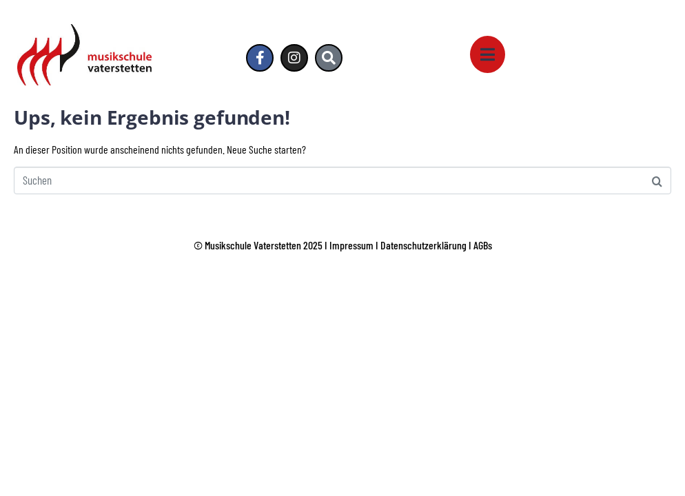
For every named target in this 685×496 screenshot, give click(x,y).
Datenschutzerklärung (423, 244)
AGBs (482, 244)
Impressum (351, 244)
